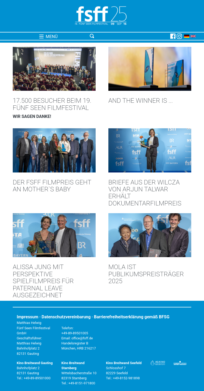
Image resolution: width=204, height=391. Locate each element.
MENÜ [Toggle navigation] (48, 36)
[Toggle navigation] (129, 36)
